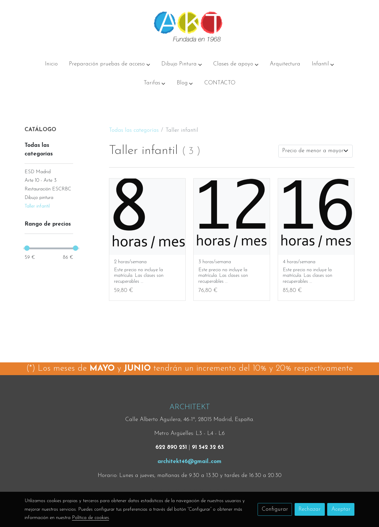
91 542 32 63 (208, 447)
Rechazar (309, 509)
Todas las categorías (134, 130)
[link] (189, 27)
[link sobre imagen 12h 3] (232, 217)
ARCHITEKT (189, 407)
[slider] (27, 248)
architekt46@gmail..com (189, 462)
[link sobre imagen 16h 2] (316, 217)
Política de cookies (167, 489)
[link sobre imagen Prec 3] (147, 217)
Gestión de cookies (209, 489)
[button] (110, 64)
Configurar (275, 509)
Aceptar (341, 509)
